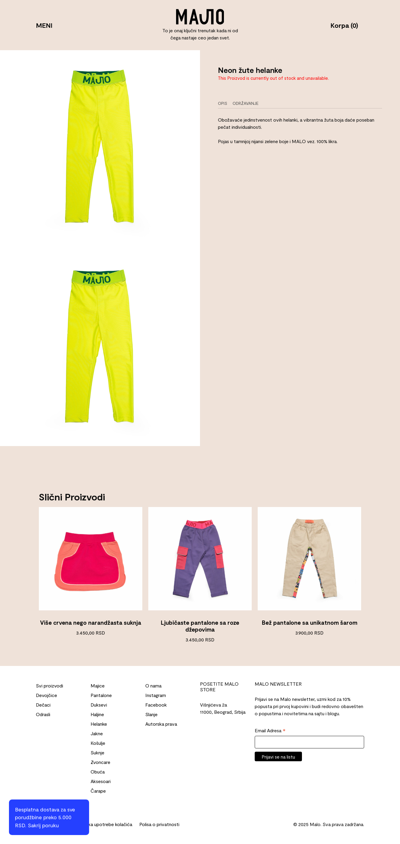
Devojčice (46, 695)
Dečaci (43, 704)
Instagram (155, 695)
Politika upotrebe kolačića (105, 824)
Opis (222, 103)
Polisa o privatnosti (159, 824)
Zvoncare (100, 762)
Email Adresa (270, 731)
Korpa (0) (344, 25)
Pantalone (101, 695)
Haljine (97, 714)
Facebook (156, 704)
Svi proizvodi (49, 685)
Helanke (99, 724)
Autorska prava (161, 724)
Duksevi (99, 704)
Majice (98, 685)
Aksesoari (101, 781)
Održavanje (246, 103)
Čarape (98, 791)
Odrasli (43, 714)
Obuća (98, 771)
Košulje (98, 743)
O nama (153, 685)
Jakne (97, 733)
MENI (44, 25)
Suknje (97, 752)
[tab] (224, 103)
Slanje (151, 714)
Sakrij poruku (43, 825)
